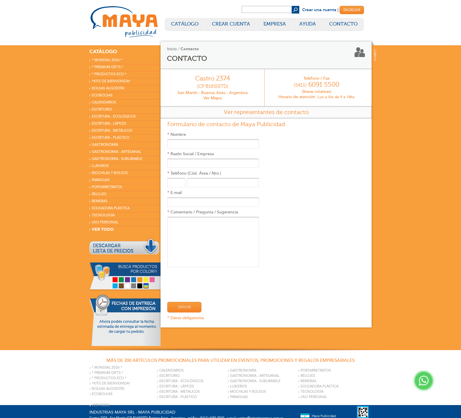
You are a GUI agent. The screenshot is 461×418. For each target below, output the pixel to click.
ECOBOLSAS (102, 95)
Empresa (274, 24)
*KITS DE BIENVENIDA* (111, 81)
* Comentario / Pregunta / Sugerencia (213, 238)
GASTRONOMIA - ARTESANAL (116, 152)
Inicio (172, 48)
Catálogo (184, 24)
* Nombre (213, 140)
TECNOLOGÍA (103, 215)
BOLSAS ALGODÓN (108, 88)
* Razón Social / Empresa (213, 159)
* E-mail (213, 198)
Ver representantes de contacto (266, 112)
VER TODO (103, 229)
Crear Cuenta (231, 24)
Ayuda (307, 24)
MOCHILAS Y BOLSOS (110, 173)
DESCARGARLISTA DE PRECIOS (113, 248)
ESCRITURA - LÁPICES (109, 123)
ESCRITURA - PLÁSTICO (110, 138)
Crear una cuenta (319, 10)
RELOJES (99, 194)
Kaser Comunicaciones (375, 55)
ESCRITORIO (102, 109)
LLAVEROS (100, 166)
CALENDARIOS (104, 102)
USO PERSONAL (105, 222)
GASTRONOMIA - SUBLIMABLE (117, 159)
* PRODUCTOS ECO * (109, 74)
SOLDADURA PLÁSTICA (111, 208)
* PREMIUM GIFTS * (107, 67)
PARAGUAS (101, 180)
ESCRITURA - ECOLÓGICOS (114, 116)
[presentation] (212, 281)
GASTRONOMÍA (105, 145)
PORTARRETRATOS (107, 187)
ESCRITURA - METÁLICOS (112, 130)
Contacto (343, 24)
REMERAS (100, 201)
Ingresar (351, 10)
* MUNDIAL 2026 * (107, 60)
